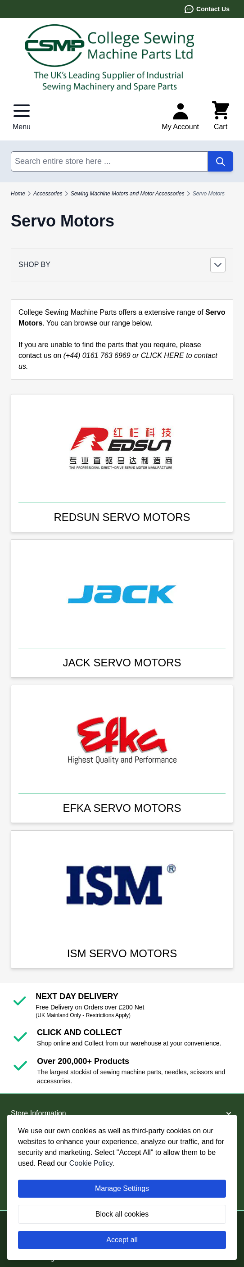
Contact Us (207, 9)
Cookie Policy (91, 1163)
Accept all (121, 1240)
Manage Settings (122, 1188)
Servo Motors (209, 193)
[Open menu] (21, 116)
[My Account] (180, 116)
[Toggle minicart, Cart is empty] (220, 116)
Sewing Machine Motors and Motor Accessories (128, 193)
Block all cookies (122, 1214)
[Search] (220, 161)
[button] (122, 265)
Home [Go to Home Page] (18, 193)
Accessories (48, 193)
